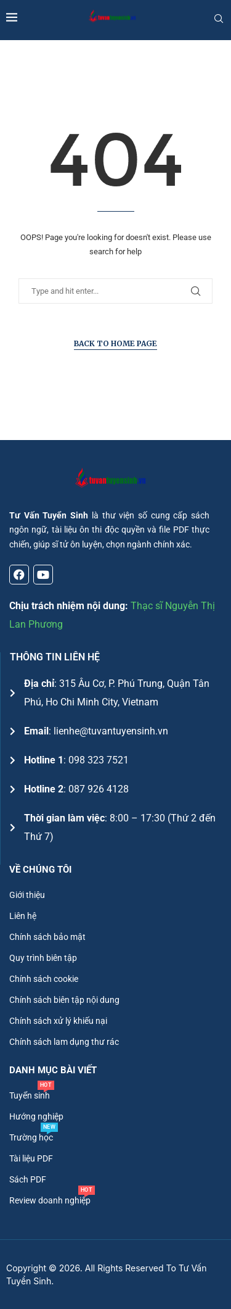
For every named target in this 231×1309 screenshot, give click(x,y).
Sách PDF (27, 1179)
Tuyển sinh (29, 1095)
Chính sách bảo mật (47, 937)
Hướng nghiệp (36, 1116)
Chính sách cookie (43, 978)
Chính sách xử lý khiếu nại (58, 1020)
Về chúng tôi (40, 870)
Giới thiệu (27, 895)
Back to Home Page (115, 343)
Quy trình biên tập (43, 958)
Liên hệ (22, 916)
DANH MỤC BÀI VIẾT (53, 1070)
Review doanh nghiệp (50, 1200)
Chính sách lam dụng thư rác (64, 1041)
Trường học (31, 1137)
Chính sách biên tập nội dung (64, 999)
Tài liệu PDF (31, 1158)
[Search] (219, 18)
